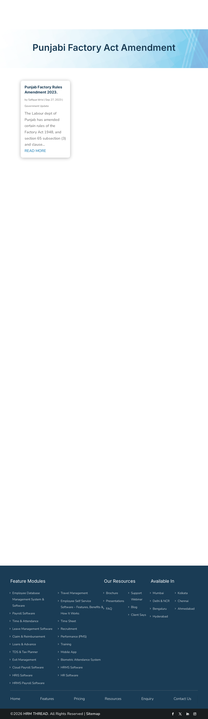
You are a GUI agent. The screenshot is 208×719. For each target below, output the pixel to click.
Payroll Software (23, 613)
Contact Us (182, 698)
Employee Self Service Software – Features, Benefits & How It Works (82, 607)
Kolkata (183, 593)
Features (47, 698)
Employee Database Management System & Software (28, 599)
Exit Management (24, 660)
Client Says (138, 615)
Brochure (112, 593)
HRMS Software (72, 667)
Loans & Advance (24, 644)
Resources (113, 698)
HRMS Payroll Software (28, 683)
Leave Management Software (32, 629)
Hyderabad (160, 616)
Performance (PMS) (74, 636)
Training (66, 644)
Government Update (37, 106)
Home (15, 698)
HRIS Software (22, 675)
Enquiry (147, 698)
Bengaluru (160, 609)
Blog (134, 607)
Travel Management (74, 593)
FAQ (109, 609)
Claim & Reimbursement (28, 636)
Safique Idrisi (35, 100)
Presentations (115, 601)
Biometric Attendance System (81, 660)
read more (35, 150)
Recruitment (69, 629)
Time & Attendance (25, 621)
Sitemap (93, 713)
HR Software (69, 675)
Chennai (183, 601)
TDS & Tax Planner (25, 652)
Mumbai (158, 593)
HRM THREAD (35, 713)
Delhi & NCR (161, 601)
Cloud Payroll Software (28, 667)
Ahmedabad (186, 609)
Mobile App (69, 652)
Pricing (79, 698)
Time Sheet (68, 621)
